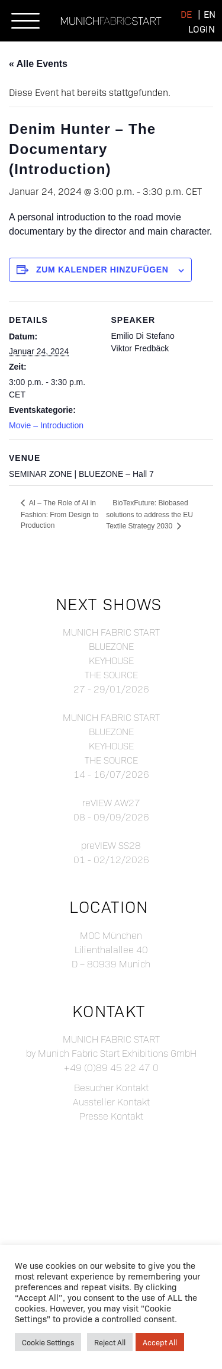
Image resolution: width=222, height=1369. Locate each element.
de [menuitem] (186, 13)
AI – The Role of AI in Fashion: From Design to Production (59, 514)
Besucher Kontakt (111, 1087)
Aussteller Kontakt (111, 1101)
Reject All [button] (110, 1341)
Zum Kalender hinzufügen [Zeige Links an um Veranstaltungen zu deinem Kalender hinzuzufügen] (102, 269)
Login (201, 28)
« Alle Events (38, 64)
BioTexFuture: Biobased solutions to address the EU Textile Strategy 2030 (149, 514)
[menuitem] (186, 13)
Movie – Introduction (46, 425)
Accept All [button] (160, 1341)
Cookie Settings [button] (48, 1341)
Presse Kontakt (111, 1116)
